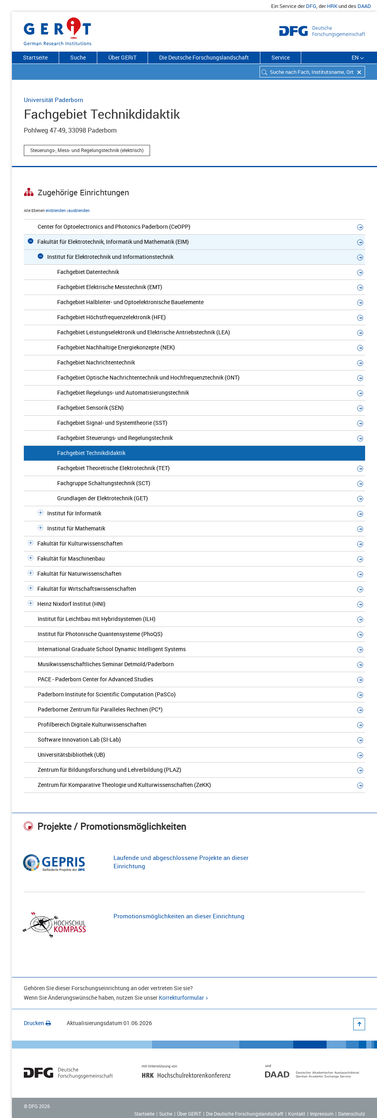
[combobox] (312, 71)
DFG (311, 6)
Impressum (321, 1113)
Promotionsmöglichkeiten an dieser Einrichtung (178, 916)
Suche (78, 57)
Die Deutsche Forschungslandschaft (204, 57)
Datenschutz (351, 1113)
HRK (332, 6)
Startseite (35, 57)
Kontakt (296, 1113)
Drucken (37, 1023)
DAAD (364, 6)
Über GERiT (122, 57)
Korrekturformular (181, 997)
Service (280, 57)
